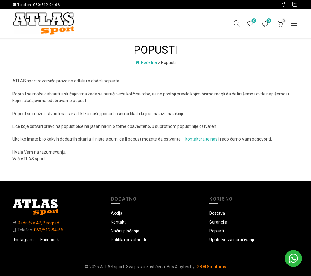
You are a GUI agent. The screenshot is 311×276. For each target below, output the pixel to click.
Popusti (216, 230)
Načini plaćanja (125, 230)
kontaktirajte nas (201, 139)
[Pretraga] (237, 23)
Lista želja (253, 21)
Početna (149, 62)
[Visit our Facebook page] (283, 4)
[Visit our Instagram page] (295, 4)
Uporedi (268, 21)
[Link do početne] (57, 207)
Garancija (218, 222)
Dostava (217, 213)
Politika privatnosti (128, 239)
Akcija (116, 213)
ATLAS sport (112, 266)
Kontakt (118, 222)
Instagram (24, 239)
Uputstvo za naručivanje (232, 239)
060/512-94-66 (46, 4)
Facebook (49, 239)
